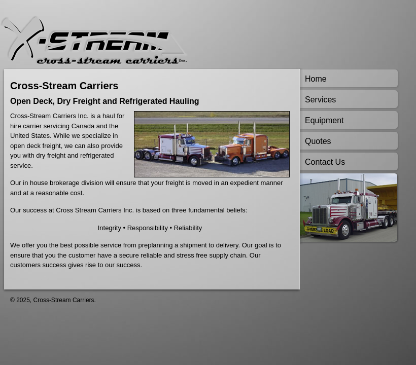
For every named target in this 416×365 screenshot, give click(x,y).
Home (316, 79)
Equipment (324, 120)
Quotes (318, 141)
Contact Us (325, 162)
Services (320, 99)
